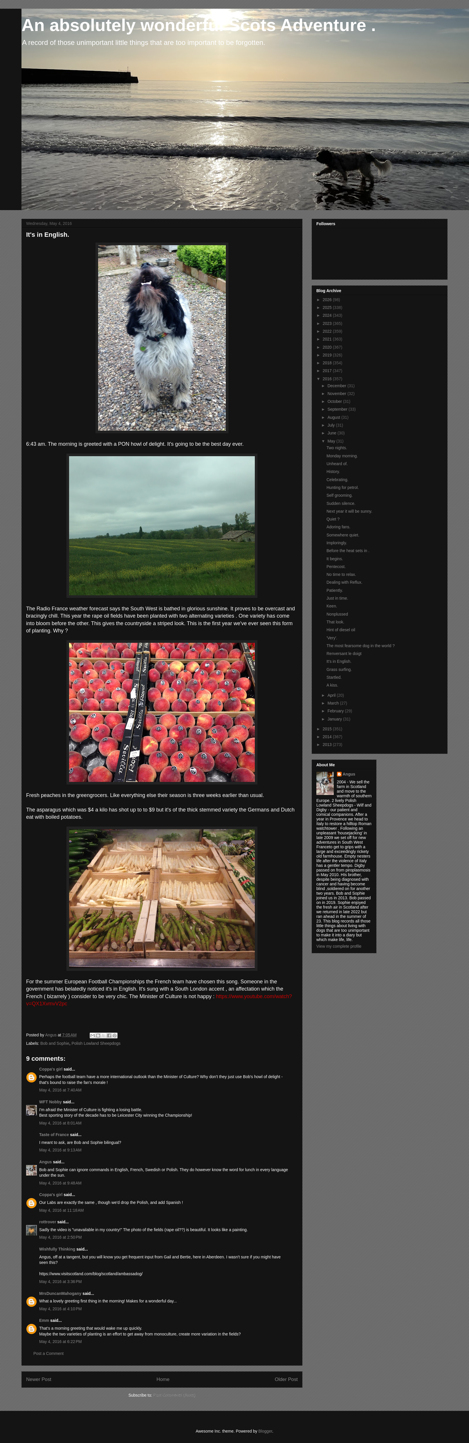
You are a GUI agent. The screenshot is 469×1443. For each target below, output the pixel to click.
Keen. (332, 606)
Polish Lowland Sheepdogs (95, 1043)
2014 (328, 736)
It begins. (335, 558)
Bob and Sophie (54, 1043)
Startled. (334, 677)
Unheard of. (337, 463)
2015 (328, 729)
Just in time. (337, 598)
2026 (328, 299)
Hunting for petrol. (343, 487)
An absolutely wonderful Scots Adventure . (198, 25)
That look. (335, 622)
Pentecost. (336, 566)
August (334, 417)
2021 (328, 339)
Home (162, 1379)
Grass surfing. (339, 669)
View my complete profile (338, 946)
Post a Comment (48, 1353)
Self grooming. (340, 495)
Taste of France (54, 1134)
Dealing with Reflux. (344, 582)
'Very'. (332, 638)
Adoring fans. (339, 527)
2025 (328, 307)
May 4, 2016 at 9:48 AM (60, 1183)
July (331, 425)
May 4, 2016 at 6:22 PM (60, 1341)
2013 (328, 744)
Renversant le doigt (344, 653)
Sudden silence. (341, 503)
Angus (45, 1162)
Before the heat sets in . (348, 550)
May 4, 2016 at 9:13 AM (60, 1150)
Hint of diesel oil (341, 629)
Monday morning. (342, 456)
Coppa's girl (50, 1069)
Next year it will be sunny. (349, 511)
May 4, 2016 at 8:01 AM (60, 1123)
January (335, 719)
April (332, 695)
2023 (328, 323)
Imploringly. (337, 543)
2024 (328, 315)
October (335, 401)
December (337, 385)
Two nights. (337, 447)
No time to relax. (341, 574)
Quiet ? (333, 519)
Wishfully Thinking (57, 1249)
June (332, 433)
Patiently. (335, 590)
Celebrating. (338, 479)
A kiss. (332, 685)
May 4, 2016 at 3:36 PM (60, 1281)
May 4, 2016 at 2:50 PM (60, 1237)
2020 (328, 347)
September (337, 409)
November (337, 393)
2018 (328, 363)
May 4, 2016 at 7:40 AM (60, 1090)
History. (333, 471)
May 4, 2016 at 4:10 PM (60, 1308)
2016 (328, 378)
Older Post (286, 1379)
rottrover (47, 1222)
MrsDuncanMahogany (60, 1293)
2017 (328, 370)
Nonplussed (337, 614)
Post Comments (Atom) (174, 1395)
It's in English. (339, 661)
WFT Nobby (50, 1102)
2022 (328, 331)
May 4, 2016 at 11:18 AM (61, 1210)
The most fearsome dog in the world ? (361, 645)
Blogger (265, 1431)
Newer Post (38, 1379)
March (333, 703)
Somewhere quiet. (343, 535)
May (331, 441)
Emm (44, 1320)
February (336, 711)
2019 (328, 355)
